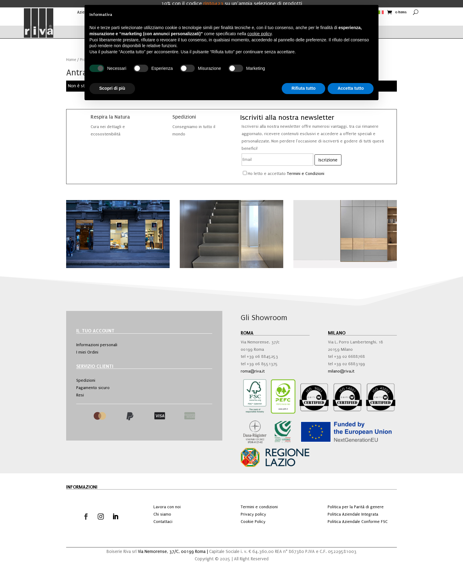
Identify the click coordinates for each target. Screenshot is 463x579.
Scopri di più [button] (112, 88)
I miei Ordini (87, 352)
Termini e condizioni (259, 507)
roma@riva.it (253, 371)
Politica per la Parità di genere (356, 507)
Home (71, 60)
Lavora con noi (167, 507)
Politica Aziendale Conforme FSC (358, 521)
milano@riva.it (341, 371)
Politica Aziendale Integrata (353, 514)
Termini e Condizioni (305, 173)
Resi (80, 395)
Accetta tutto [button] (350, 88)
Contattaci (162, 521)
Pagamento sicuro (93, 387)
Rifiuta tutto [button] (304, 88)
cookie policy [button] (259, 33)
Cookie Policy (253, 521)
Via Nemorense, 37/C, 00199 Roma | (173, 551)
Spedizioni (85, 380)
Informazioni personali (96, 344)
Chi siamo (162, 514)
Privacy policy (253, 514)
